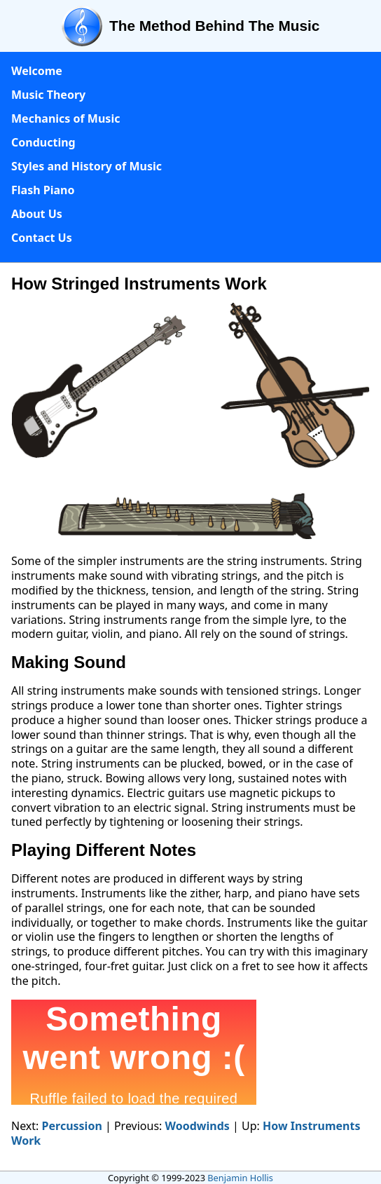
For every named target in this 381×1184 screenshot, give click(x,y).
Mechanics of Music (65, 118)
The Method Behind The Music (214, 26)
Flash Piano (42, 190)
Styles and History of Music (86, 166)
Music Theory (48, 94)
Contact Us (41, 237)
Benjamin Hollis (240, 1177)
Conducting (43, 142)
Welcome (36, 71)
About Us (36, 214)
